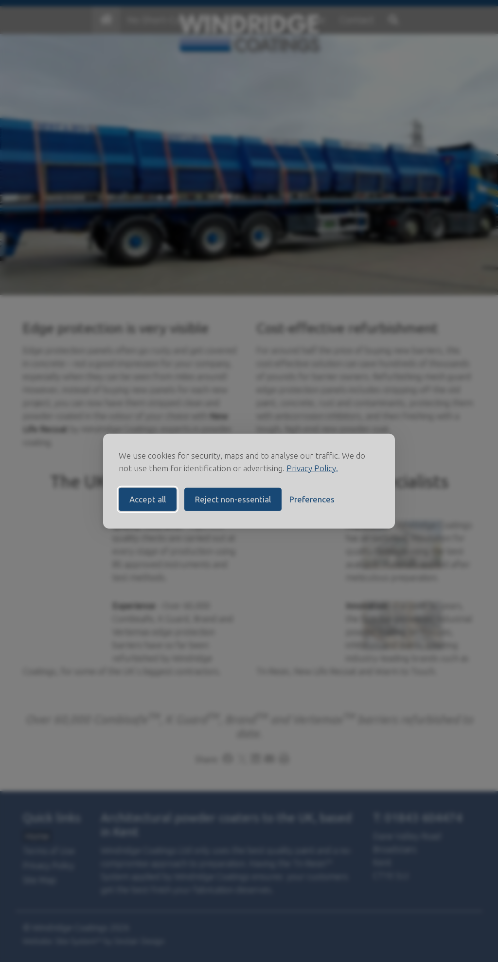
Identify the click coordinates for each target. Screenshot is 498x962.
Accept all (147, 499)
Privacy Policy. (312, 467)
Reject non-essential (233, 499)
